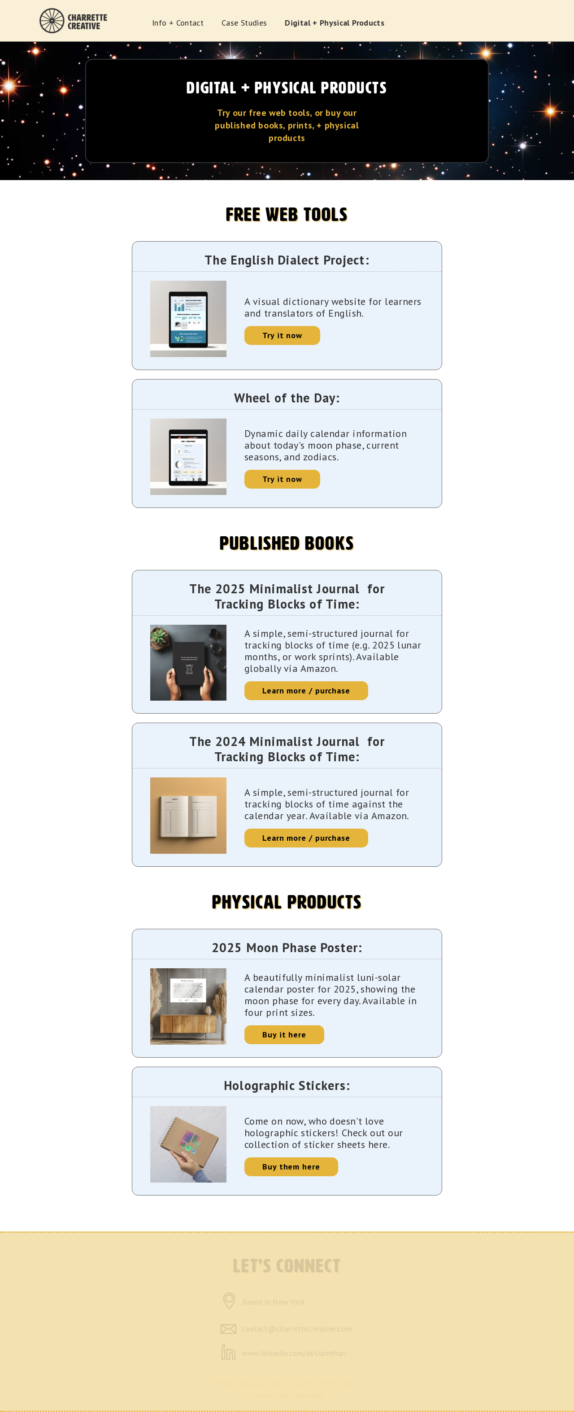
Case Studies (244, 23)
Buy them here (291, 1166)
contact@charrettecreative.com (297, 1329)
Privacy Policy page (297, 1394)
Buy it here (284, 1034)
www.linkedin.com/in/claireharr (295, 1353)
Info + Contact (178, 23)
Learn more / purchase (306, 690)
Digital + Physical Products (334, 23)
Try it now (282, 335)
